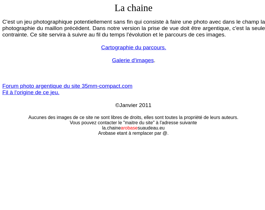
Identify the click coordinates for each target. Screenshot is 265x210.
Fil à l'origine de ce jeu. (31, 92)
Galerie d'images (133, 60)
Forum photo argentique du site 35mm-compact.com (67, 86)
